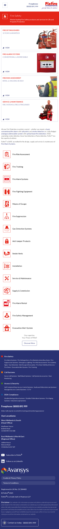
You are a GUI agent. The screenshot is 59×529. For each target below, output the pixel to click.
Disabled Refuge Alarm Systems (14, 398)
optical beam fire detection (36, 134)
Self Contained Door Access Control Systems (18, 387)
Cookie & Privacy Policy (12, 478)
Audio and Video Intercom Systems (45, 387)
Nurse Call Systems (10, 376)
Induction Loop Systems (18, 400)
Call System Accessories (40, 376)
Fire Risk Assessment (40, 362)
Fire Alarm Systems (8, 144)
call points (25, 131)
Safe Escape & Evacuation (27, 365)
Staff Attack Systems (24, 376)
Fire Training (33, 367)
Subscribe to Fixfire (14, 455)
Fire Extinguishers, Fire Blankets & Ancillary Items (34, 360)
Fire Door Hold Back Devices (45, 365)
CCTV (29, 389)
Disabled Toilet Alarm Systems (35, 398)
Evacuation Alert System (20, 367)
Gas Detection (13, 365)
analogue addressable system (12, 134)
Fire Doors (7, 367)
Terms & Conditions (11, 483)
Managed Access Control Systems (15, 389)
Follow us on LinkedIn (14, 461)
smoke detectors (38, 131)
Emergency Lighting (25, 362)
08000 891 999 (29, 523)
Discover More (29, 343)
